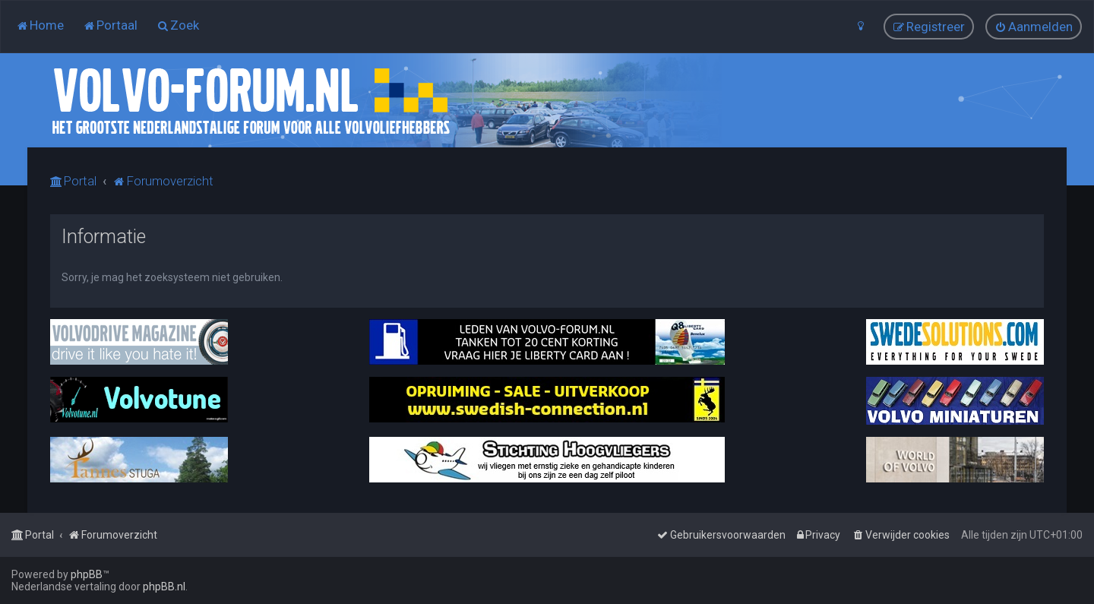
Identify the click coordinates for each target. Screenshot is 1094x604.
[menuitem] (40, 25)
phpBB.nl (164, 586)
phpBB (87, 574)
